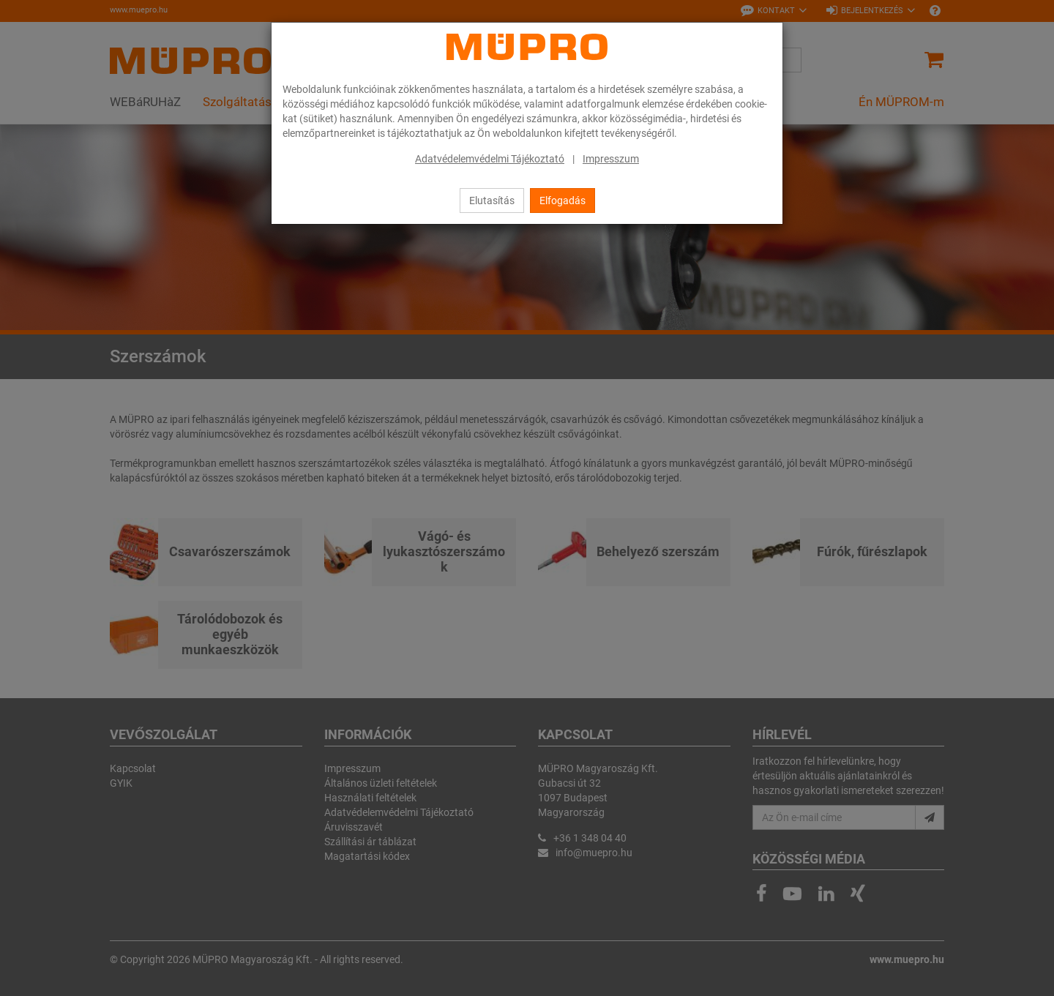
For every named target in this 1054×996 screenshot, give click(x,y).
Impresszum (611, 159)
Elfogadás (562, 200)
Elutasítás (492, 200)
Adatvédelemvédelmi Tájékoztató (489, 159)
